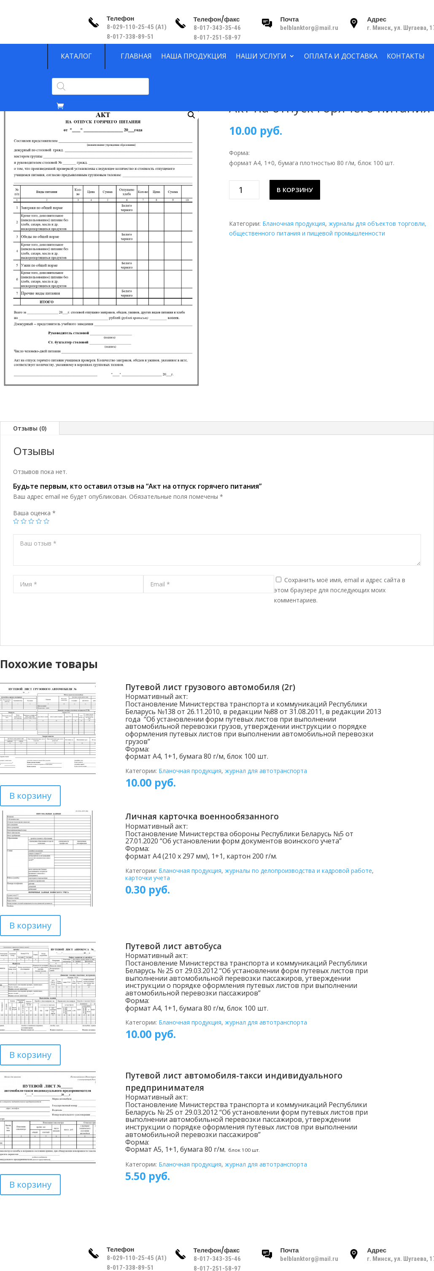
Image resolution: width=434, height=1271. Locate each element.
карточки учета (147, 878)
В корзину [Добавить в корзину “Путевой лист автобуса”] (30, 1054)
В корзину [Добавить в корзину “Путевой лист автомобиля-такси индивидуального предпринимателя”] (30, 1184)
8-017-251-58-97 (217, 37)
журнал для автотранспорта (266, 771)
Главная (136, 56)
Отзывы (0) (29, 428)
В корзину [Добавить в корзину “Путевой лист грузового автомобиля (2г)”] (30, 795)
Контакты (406, 56)
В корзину (295, 189)
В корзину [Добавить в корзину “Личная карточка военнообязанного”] (30, 925)
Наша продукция (193, 56)
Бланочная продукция (293, 223)
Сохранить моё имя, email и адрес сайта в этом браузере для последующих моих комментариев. (339, 590)
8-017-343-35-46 (218, 28)
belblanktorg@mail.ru (309, 28)
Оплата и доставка (340, 56)
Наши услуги (261, 56)
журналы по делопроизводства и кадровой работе (298, 871)
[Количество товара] (244, 189)
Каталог (76, 56)
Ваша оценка (34, 513)
